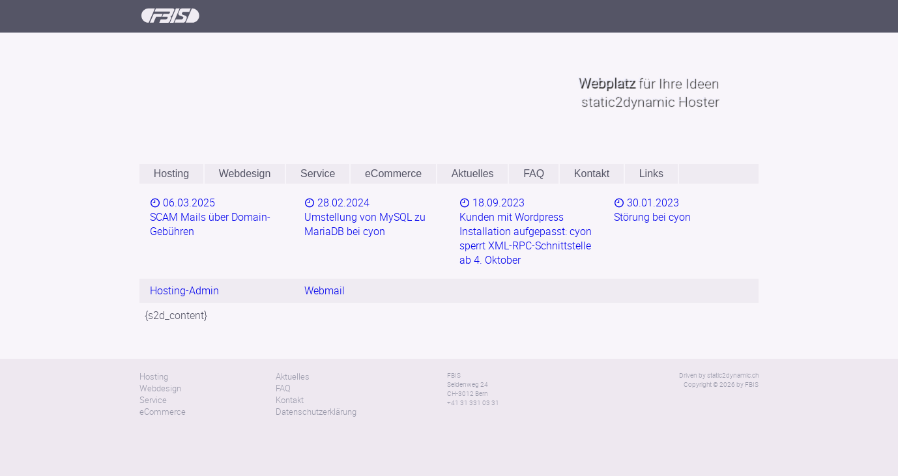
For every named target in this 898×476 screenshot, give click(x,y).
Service (317, 173)
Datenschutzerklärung (316, 381)
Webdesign (245, 173)
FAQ (533, 173)
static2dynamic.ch (733, 344)
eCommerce (393, 173)
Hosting (171, 173)
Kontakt (591, 173)
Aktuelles (473, 173)
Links (651, 173)
